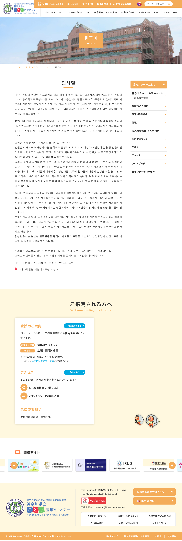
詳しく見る (71, 372)
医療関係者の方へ (124, 3)
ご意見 (135, 147)
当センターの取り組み (143, 171)
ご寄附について (140, 138)
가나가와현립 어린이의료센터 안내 (38, 269)
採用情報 (104, 3)
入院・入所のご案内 (148, 12)
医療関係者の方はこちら (150, 492)
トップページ (21, 67)
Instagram (146, 501)
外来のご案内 (127, 12)
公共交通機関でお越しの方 (44, 388)
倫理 (134, 122)
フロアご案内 (139, 163)
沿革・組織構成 (140, 114)
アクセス (89, 3)
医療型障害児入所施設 (105, 12)
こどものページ (169, 12)
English (74, 3)
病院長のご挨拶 (140, 106)
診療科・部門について (79, 12)
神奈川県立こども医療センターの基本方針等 (147, 95)
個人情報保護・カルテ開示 (145, 130)
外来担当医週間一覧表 (43, 361)
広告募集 (172, 536)
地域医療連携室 (71, 325)
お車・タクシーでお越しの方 (44, 396)
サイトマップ (112, 536)
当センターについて (54, 12)
